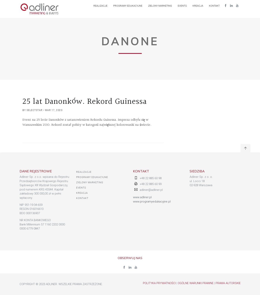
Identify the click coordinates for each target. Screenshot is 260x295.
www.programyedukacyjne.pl (152, 201)
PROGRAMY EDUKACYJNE (127, 5)
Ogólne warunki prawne (195, 283)
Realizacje (100, 5)
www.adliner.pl (142, 197)
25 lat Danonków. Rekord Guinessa (84, 101)
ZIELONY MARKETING (160, 5)
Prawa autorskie (228, 283)
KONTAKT (214, 5)
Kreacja (198, 5)
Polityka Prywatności (159, 283)
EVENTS (182, 5)
